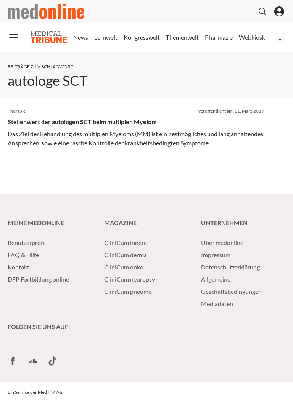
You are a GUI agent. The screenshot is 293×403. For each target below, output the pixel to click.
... (280, 37)
